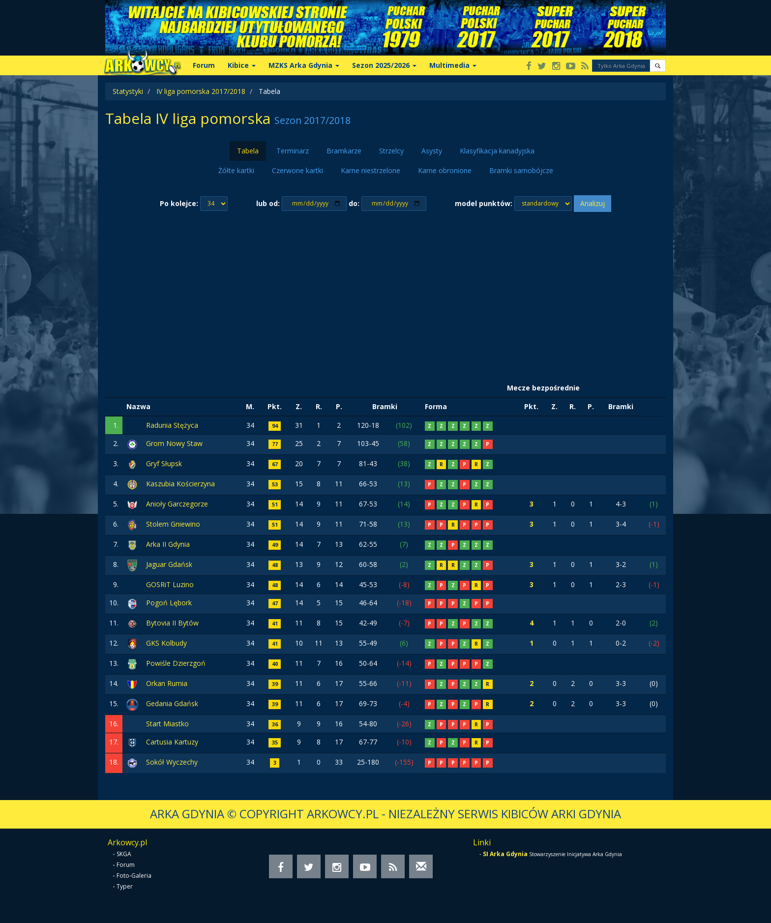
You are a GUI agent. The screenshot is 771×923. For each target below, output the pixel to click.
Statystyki (128, 91)
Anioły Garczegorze (177, 503)
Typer (125, 886)
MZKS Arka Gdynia (303, 65)
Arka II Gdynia (168, 544)
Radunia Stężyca (172, 425)
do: (354, 203)
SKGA (124, 854)
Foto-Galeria (134, 875)
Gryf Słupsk (164, 463)
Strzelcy (391, 150)
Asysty (431, 150)
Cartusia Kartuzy (172, 741)
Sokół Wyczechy (172, 762)
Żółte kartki (236, 170)
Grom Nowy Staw (174, 443)
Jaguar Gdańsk (169, 564)
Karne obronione (445, 170)
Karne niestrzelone (370, 170)
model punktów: (483, 203)
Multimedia (452, 65)
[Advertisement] (385, 295)
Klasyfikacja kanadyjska (497, 150)
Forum (204, 65)
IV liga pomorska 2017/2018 (200, 91)
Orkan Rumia (166, 683)
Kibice (242, 65)
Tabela (248, 150)
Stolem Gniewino (173, 524)
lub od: (268, 203)
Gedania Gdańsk (172, 703)
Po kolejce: (179, 203)
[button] (658, 66)
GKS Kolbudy (166, 643)
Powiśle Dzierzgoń (176, 663)
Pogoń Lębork (169, 602)
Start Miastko (167, 723)
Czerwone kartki (297, 170)
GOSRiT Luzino (170, 584)
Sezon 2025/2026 (384, 65)
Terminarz (292, 150)
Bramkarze (343, 150)
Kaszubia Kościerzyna (180, 483)
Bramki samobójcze (521, 170)
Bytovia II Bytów (172, 622)
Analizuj (592, 203)
